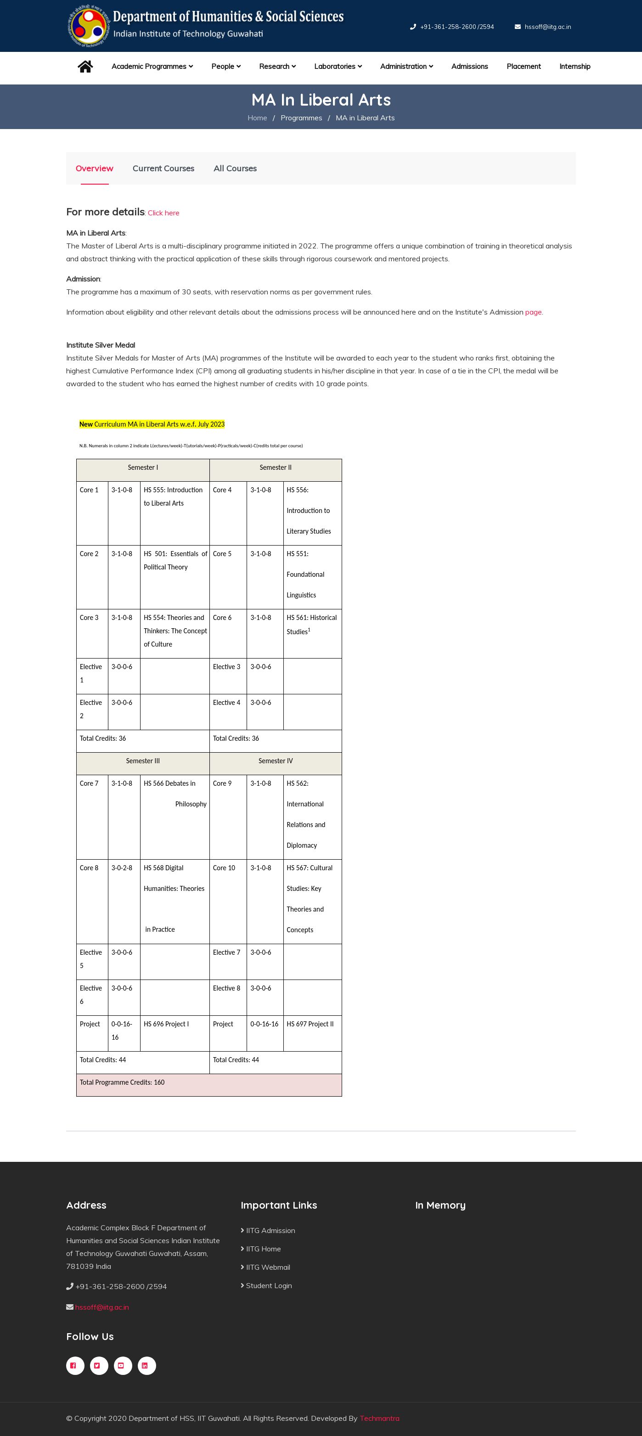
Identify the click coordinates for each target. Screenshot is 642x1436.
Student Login (266, 1285)
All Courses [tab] (235, 168)
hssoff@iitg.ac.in (548, 26)
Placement (524, 66)
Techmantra (380, 1418)
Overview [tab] (94, 168)
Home (257, 117)
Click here (164, 212)
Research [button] (277, 66)
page (533, 311)
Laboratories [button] (338, 66)
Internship (575, 66)
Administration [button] (406, 66)
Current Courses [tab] (163, 168)
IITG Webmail (265, 1267)
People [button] (226, 66)
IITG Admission (268, 1230)
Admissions (469, 66)
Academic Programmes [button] (152, 66)
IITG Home (261, 1248)
